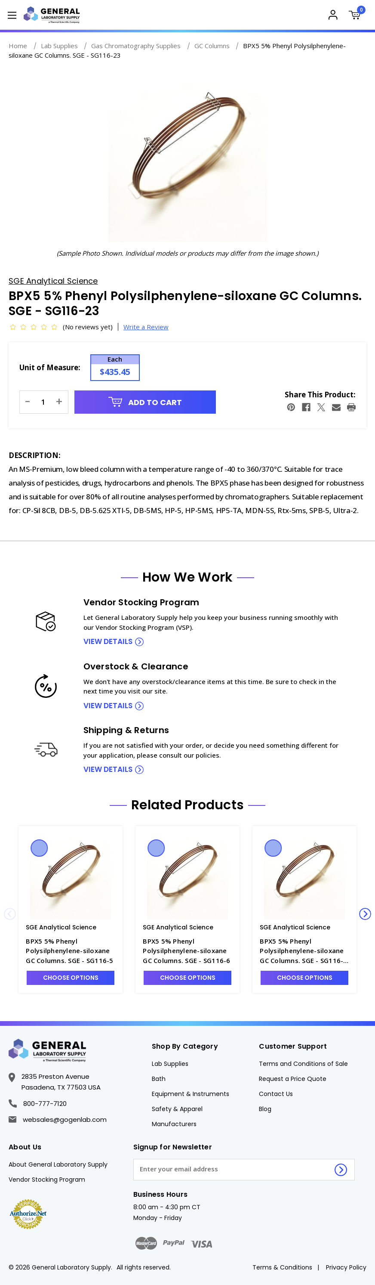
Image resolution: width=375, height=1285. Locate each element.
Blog (265, 1109)
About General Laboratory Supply (58, 1164)
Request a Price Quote (292, 1078)
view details (107, 641)
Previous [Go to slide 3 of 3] (9, 913)
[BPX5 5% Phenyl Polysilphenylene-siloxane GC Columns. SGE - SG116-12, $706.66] (304, 876)
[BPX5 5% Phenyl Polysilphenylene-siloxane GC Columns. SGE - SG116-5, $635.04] (70, 876)
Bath (159, 1078)
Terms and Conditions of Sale (303, 1063)
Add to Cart (145, 402)
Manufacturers (174, 1124)
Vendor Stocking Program (47, 1179)
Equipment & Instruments (190, 1094)
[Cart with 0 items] (356, 16)
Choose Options (70, 977)
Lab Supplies (170, 1063)
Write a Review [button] (146, 326)
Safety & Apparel (177, 1109)
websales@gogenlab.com (58, 1119)
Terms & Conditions (282, 1267)
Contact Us (276, 1094)
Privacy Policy (346, 1267)
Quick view (39, 848)
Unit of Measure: (49, 367)
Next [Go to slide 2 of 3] (365, 913)
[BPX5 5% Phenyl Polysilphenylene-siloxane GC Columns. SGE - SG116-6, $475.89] (187, 876)
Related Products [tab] (187, 805)
